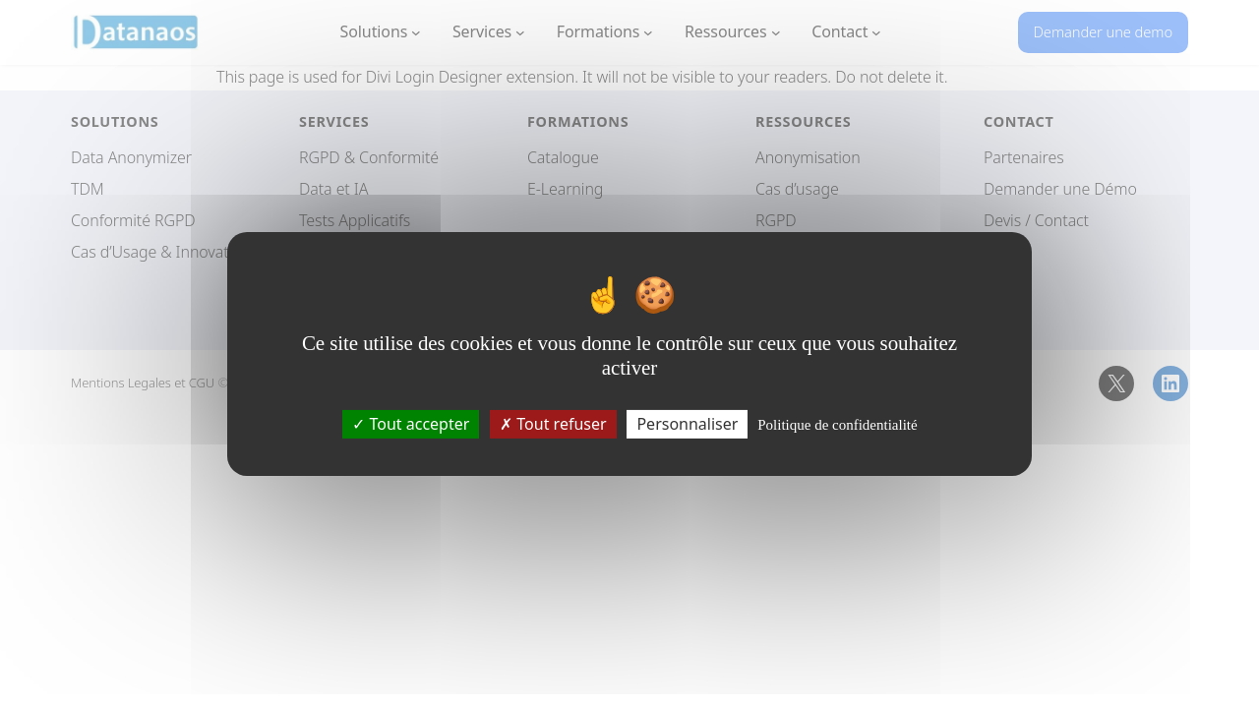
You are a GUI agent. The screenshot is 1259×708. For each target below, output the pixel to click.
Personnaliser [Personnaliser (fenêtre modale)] (687, 424)
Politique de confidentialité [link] (837, 425)
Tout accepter (410, 424)
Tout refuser (553, 424)
